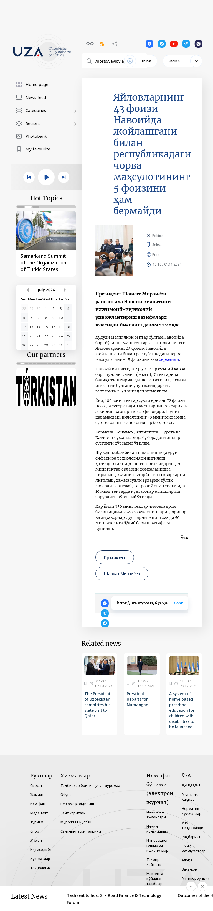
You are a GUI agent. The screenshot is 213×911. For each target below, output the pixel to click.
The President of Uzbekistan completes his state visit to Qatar (97, 704)
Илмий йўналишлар (157, 829)
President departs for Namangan (137, 699)
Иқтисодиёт (41, 849)
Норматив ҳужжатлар (191, 811)
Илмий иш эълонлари (156, 815)
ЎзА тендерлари (192, 825)
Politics (158, 236)
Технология (40, 867)
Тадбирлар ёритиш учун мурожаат (91, 785)
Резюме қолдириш (77, 803)
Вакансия (190, 869)
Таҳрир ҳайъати (154, 862)
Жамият (37, 794)
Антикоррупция (196, 878)
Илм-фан (37, 803)
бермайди (169, 359)
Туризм (36, 822)
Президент (114, 557)
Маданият (39, 812)
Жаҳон (36, 840)
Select (163, 244)
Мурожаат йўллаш (76, 822)
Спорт (35, 831)
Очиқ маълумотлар (194, 848)
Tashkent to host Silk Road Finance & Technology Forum (114, 899)
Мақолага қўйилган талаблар (154, 878)
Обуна (66, 794)
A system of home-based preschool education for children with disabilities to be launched (182, 710)
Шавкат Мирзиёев (122, 573)
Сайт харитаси (73, 812)
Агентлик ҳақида (190, 797)
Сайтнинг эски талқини (80, 831)
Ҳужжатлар (40, 858)
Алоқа (187, 860)
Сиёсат (36, 785)
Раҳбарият (191, 836)
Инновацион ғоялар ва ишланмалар (157, 845)
